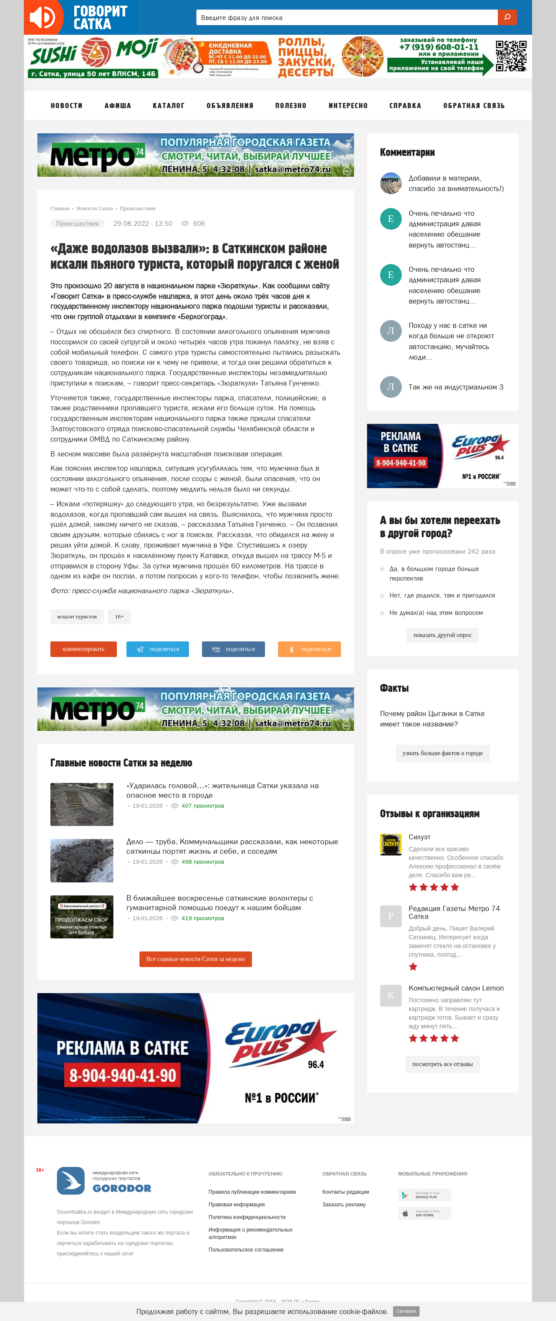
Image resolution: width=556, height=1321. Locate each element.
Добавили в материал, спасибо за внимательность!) (456, 183)
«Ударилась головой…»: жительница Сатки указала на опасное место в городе (222, 790)
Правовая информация (236, 1205)
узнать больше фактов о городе (443, 753)
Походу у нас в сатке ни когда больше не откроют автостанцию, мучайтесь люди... (451, 341)
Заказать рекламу (344, 1205)
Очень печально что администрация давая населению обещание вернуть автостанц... (445, 229)
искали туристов (77, 616)
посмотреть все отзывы (443, 1064)
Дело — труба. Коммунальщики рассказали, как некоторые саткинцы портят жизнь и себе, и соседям (232, 846)
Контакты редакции (345, 1192)
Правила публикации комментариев (252, 1192)
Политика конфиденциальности (246, 1217)
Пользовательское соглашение (246, 1250)
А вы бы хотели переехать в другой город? (440, 527)
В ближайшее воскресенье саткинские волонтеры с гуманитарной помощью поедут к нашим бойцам (219, 902)
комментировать (84, 649)
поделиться (157, 650)
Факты (394, 688)
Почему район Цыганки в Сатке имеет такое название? (432, 718)
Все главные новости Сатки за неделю (195, 959)
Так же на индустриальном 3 (456, 387)
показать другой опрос (443, 635)
